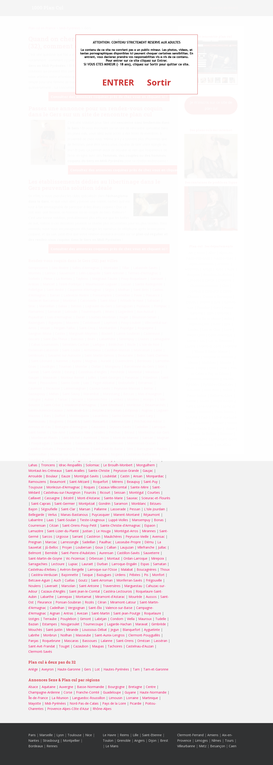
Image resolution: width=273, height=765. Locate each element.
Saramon (121, 503)
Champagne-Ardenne (44, 692)
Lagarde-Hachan (119, 624)
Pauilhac (105, 542)
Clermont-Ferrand (190, 735)
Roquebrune (51, 640)
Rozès (89, 602)
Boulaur (52, 476)
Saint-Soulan (66, 520)
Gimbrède (158, 624)
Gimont (85, 619)
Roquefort (100, 481)
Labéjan (101, 619)
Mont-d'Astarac (88, 498)
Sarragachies (37, 564)
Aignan (55, 613)
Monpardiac (155, 476)
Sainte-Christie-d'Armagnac (120, 525)
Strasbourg (51, 740)
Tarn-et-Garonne (155, 669)
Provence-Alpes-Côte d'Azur (68, 708)
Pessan (134, 509)
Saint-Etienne (152, 735)
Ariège (33, 669)
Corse (68, 692)
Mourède (135, 596)
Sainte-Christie (99, 470)
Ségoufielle (49, 509)
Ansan (137, 476)
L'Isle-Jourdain (154, 509)
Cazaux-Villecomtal (113, 487)
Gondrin (104, 503)
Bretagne (135, 687)
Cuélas (70, 580)
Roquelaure (152, 613)
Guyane (130, 692)
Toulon (108, 740)
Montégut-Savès (86, 476)
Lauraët (87, 564)
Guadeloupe (112, 692)
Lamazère (35, 531)
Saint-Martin (100, 613)
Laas (50, 520)
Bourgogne (116, 687)
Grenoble (124, 740)
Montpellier (71, 740)
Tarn (136, 669)
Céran (102, 602)
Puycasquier (101, 514)
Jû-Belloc (51, 547)
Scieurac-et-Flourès (155, 498)
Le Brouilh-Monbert (117, 465)
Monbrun (50, 635)
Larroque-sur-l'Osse (102, 569)
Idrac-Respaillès (70, 465)
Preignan (34, 542)
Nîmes (216, 740)
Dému (149, 542)
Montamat (83, 596)
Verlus (52, 514)
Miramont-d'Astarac (110, 596)
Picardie (135, 703)
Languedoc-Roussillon (88, 698)
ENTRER (118, 82)
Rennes (52, 746)
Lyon (60, 735)
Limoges (201, 740)
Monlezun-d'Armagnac (63, 487)
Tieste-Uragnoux (92, 520)
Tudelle (160, 619)
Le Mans (112, 746)
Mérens (117, 481)
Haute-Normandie (153, 692)
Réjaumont (151, 514)
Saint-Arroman (102, 580)
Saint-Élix (95, 608)
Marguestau (133, 586)
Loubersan (83, 547)
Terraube (50, 619)
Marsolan (68, 586)
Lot (97, 669)
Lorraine (132, 698)
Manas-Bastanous (74, 514)
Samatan (159, 564)
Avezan (82, 613)
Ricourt (105, 492)
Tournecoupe (93, 624)
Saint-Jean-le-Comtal (84, 591)
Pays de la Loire (114, 703)
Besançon (217, 746)
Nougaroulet (70, 624)
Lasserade (118, 509)
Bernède (51, 553)
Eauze (65, 476)
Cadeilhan (57, 608)
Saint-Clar (68, 509)
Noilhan (66, 635)
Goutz (82, 580)
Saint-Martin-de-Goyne (45, 558)
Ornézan (143, 640)
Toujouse (35, 487)
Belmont (34, 553)
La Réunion (60, 698)
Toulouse (75, 735)
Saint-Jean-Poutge (126, 613)
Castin (124, 476)
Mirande (72, 629)
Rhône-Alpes (102, 708)
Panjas (33, 640)
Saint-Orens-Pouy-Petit (79, 525)
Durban (102, 564)
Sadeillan (88, 542)
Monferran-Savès (129, 580)
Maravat (141, 624)
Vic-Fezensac (75, 558)
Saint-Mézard (79, 481)
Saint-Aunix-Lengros (110, 635)
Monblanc (138, 503)
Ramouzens (37, 481)
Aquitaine (49, 687)
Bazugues (104, 575)
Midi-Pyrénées (55, 703)
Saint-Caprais (41, 503)
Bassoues (89, 640)
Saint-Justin (54, 629)
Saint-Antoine (89, 586)
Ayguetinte (152, 629)
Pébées (134, 575)
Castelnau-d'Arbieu (42, 569)
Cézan (54, 525)
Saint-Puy (151, 481)
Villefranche (145, 547)
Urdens (120, 575)
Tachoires (115, 646)
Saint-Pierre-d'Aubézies (78, 553)
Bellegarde (36, 514)
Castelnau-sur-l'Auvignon (62, 492)
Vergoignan (76, 608)
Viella (131, 619)
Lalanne (106, 640)
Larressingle (70, 542)
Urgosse (62, 536)
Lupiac (73, 564)
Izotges (33, 619)
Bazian (33, 624)
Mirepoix (157, 558)
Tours (229, 740)
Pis (146, 575)
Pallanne (100, 509)
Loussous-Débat (94, 629)
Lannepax (64, 596)
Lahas (32, 465)
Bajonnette (69, 575)
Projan (67, 547)
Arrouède (35, 476)
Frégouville (154, 580)
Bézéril (68, 498)
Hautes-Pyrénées (116, 669)
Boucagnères (146, 569)
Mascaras (71, 640)
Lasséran (160, 640)
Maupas (98, 646)
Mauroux (145, 619)
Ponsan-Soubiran (68, 602)
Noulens (34, 586)
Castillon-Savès (128, 553)
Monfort (158, 575)
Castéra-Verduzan (44, 575)
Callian (111, 547)
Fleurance (44, 602)
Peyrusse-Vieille (137, 536)
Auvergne (66, 687)
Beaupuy (133, 481)
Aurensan (106, 553)
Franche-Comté (87, 692)
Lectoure (58, 564)
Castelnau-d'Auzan (140, 646)
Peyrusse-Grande (126, 470)
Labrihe (33, 635)
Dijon (152, 740)
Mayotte (34, 703)
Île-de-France (38, 698)
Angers (139, 740)
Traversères (111, 586)
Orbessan (96, 558)
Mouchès (35, 629)
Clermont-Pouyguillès (144, 635)
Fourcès (90, 492)
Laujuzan (127, 547)
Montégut (136, 492)
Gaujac (148, 470)
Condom (116, 619)
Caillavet (34, 498)
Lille (135, 735)
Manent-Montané (126, 514)
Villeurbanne (186, 746)
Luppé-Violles (118, 520)
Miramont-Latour (123, 602)
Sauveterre (151, 553)
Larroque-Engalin (124, 564)
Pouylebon (68, 619)
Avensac (158, 536)
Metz (202, 746)
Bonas (159, 520)
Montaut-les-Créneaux (45, 470)
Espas (145, 564)
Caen (232, 746)
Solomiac (93, 465)
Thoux (165, 569)
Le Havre (109, 735)
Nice (88, 735)
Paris (32, 735)
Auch (57, 580)
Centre (151, 687)
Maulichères (113, 536)
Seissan (119, 492)
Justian (87, 531)
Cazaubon (80, 646)
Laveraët (51, 586)
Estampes (49, 624)
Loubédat (109, 476)
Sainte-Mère (139, 487)
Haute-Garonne (68, 669)
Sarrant (77, 536)
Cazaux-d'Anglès (53, 591)
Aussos (151, 596)
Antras (68, 613)
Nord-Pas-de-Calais (84, 703)
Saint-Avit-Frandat (41, 646)
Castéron (93, 536)
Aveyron (47, 669)
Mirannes (149, 531)
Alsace (33, 687)
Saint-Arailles (75, 470)
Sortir (159, 82)
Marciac (51, 542)
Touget (64, 646)
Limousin (115, 698)
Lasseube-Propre (128, 542)
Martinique (150, 698)
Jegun (115, 629)
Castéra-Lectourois (117, 591)
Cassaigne (52, 498)
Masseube (83, 635)
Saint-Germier (64, 503)
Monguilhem (145, 465)
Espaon (149, 525)
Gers (87, 669)
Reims (124, 735)
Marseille (46, 735)
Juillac (162, 547)
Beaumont (58, 481)
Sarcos (47, 536)
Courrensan (37, 525)
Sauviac (132, 498)
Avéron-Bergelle (72, 569)
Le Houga (103, 531)
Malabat (127, 569)
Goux (99, 547)
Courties (153, 492)
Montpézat (87, 503)
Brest (164, 740)
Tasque (87, 575)
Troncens (48, 465)
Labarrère (35, 520)
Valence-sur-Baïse (119, 608)
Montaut (113, 558)
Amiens (212, 735)
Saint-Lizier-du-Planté (63, 531)
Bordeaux (35, 746)
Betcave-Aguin (39, 580)
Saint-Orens (125, 640)
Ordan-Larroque (135, 558)
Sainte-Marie (113, 498)
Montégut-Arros (126, 531)
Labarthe (47, 596)
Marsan (84, 509)
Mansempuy (141, 520)
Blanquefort (131, 629)
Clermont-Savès (40, 651)
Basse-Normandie (90, 687)
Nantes (33, 740)
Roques (89, 487)
